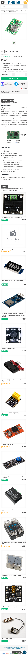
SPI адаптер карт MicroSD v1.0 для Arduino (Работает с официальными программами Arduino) (13, 315)
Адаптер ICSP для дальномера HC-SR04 (12, 249)
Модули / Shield (10, 10)
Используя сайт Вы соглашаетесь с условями (16, 648)
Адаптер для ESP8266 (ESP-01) (10, 413)
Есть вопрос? (16, 652)
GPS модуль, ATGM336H (8, 638)
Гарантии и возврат (8, 647)
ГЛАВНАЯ (3, 10)
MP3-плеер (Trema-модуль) (9, 607)
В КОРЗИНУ (5, 219)
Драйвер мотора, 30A (7, 444)
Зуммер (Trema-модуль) (8, 348)
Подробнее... (4, 54)
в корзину (14, 78)
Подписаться (6, 251)
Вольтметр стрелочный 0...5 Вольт (11, 575)
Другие (16, 10)
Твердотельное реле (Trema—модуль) (12, 217)
